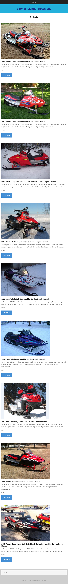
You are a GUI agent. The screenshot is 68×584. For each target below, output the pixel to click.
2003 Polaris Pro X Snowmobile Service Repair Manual (23, 122)
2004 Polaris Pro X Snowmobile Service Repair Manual (23, 62)
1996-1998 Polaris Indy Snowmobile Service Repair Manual (25, 299)
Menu (34, 2)
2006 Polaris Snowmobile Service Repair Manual (20, 482)
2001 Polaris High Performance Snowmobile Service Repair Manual (28, 182)
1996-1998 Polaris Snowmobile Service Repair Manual (23, 359)
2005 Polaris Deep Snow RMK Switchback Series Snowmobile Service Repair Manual (32, 545)
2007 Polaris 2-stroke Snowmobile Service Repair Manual (24, 242)
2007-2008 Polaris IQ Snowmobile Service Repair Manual (24, 422)
